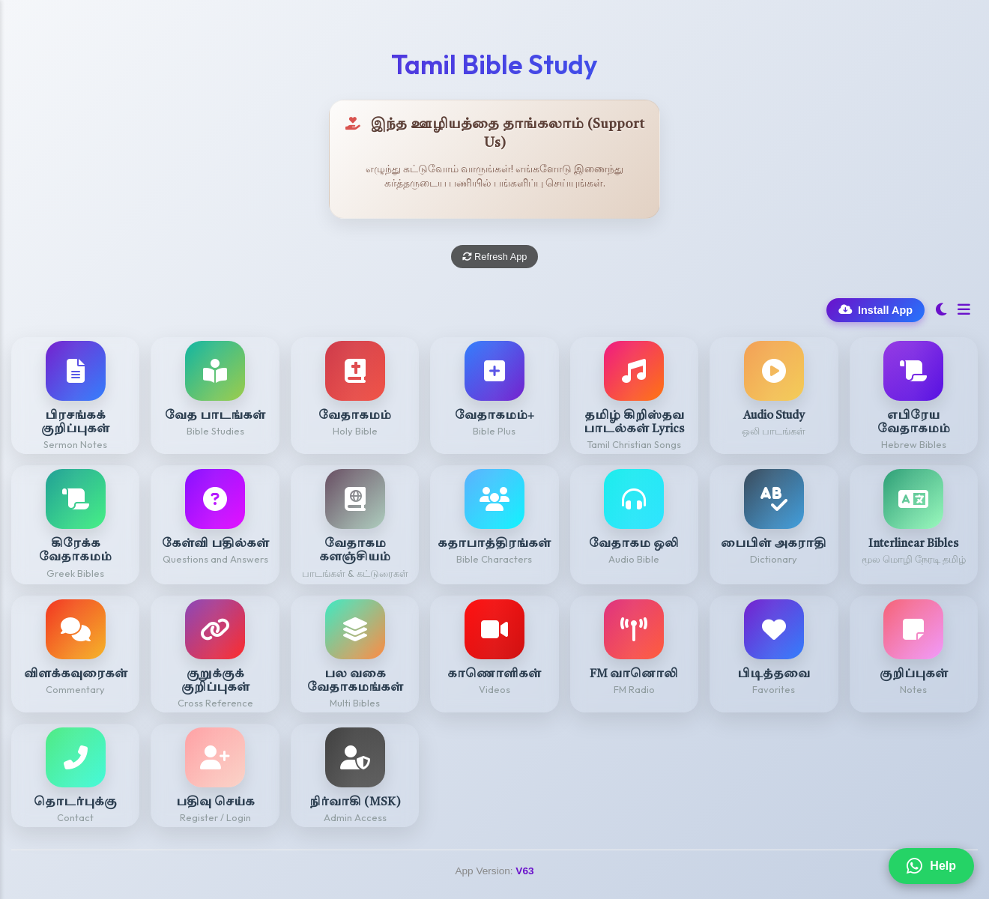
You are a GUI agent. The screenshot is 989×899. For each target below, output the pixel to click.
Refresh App (494, 256)
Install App (875, 310)
